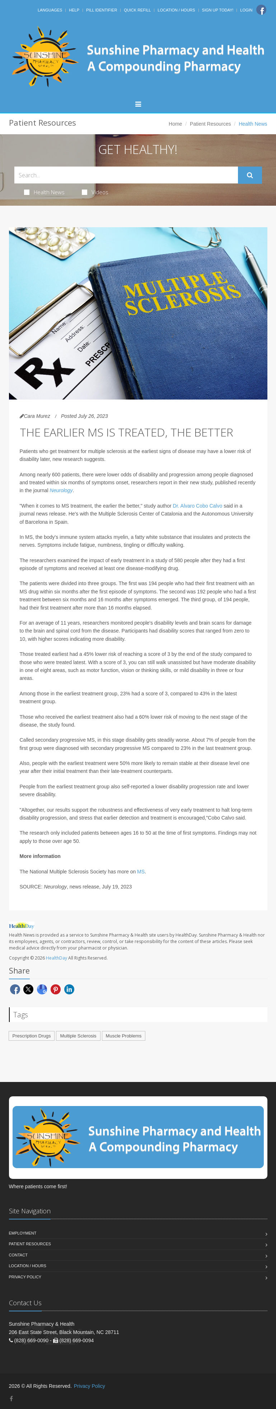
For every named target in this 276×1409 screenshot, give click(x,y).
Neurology (61, 490)
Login (246, 10)
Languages (50, 10)
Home (175, 124)
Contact (18, 1255)
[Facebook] (261, 10)
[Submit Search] (250, 175)
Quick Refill (137, 10)
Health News (44, 192)
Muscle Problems (124, 1036)
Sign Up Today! (218, 10)
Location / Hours (176, 10)
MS (141, 871)
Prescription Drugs (32, 1036)
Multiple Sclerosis (78, 1036)
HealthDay (56, 958)
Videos (95, 192)
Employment (23, 1233)
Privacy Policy (25, 1277)
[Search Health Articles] (126, 175)
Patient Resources (210, 124)
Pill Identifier (101, 10)
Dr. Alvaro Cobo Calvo (198, 506)
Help (74, 10)
